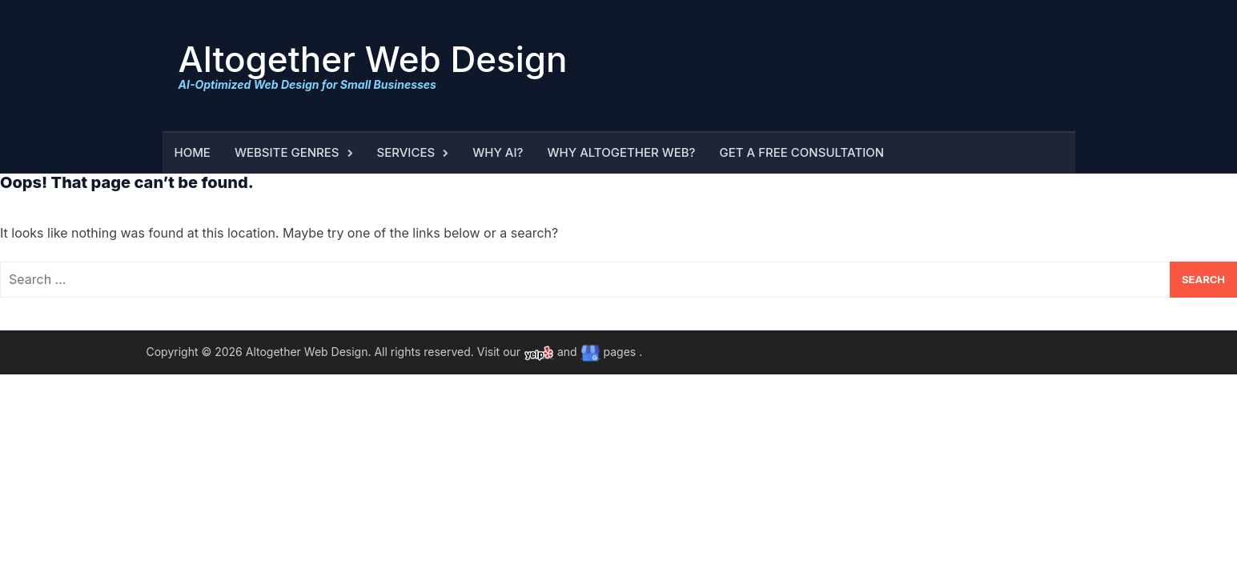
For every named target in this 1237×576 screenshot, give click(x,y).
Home (193, 152)
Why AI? (497, 152)
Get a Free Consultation (802, 152)
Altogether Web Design (373, 59)
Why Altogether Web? (621, 152)
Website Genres (287, 152)
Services (406, 152)
